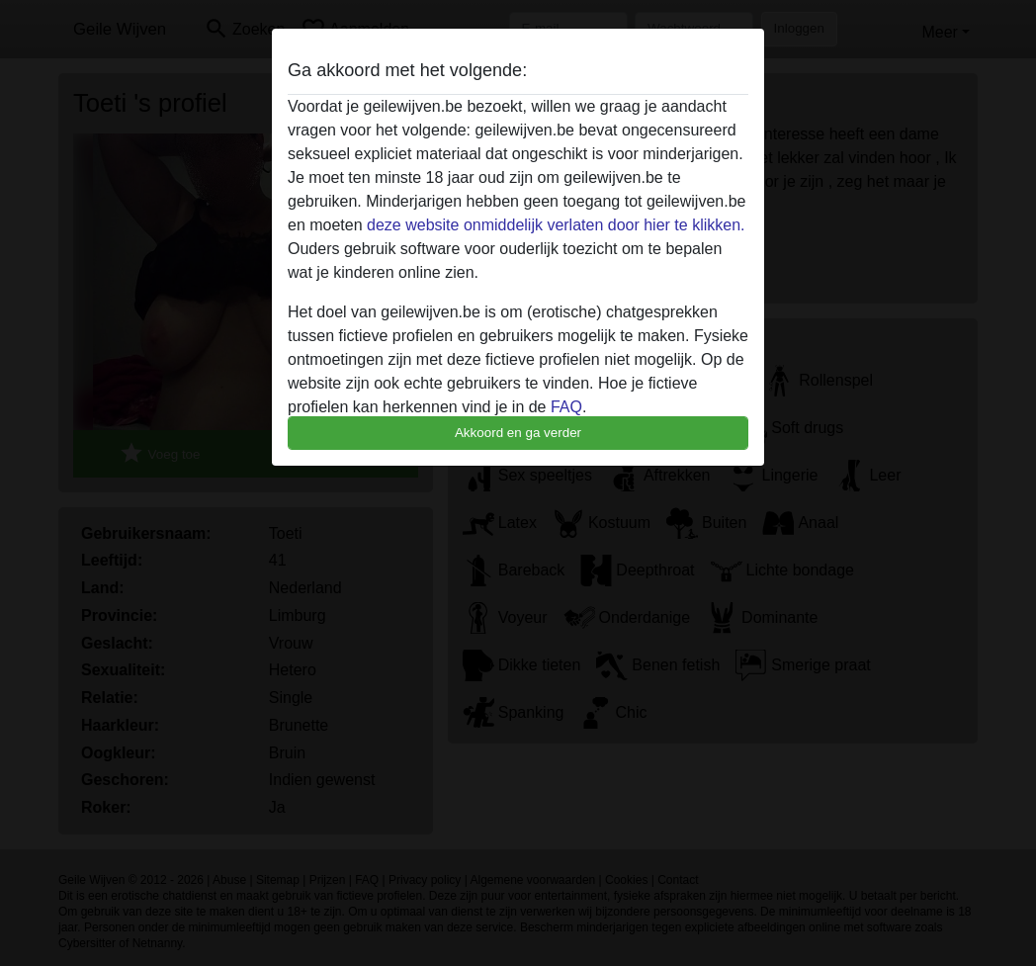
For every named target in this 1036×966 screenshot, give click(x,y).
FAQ (566, 406)
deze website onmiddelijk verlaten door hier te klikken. (555, 225)
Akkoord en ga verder (518, 432)
